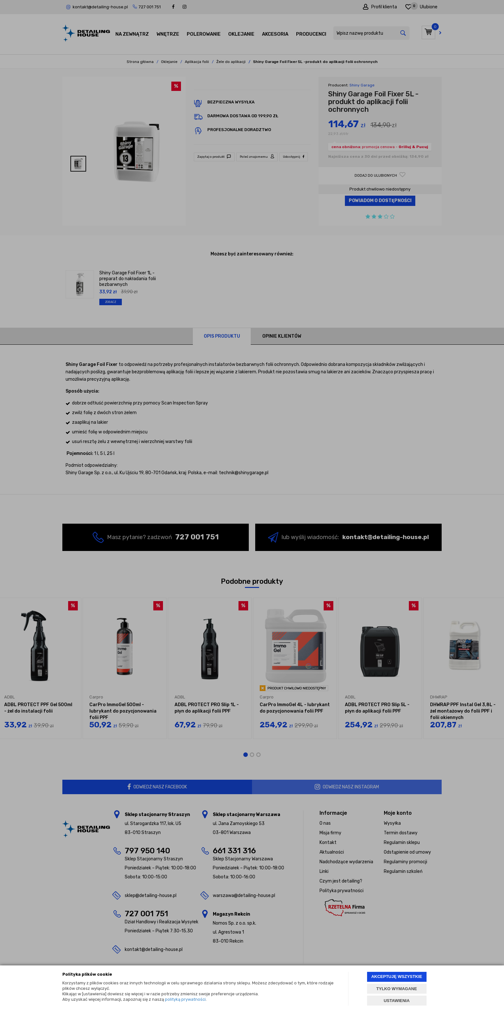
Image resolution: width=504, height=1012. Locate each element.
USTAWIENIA (397, 1000)
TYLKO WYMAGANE (396, 988)
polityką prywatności (185, 999)
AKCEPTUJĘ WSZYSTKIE (396, 976)
